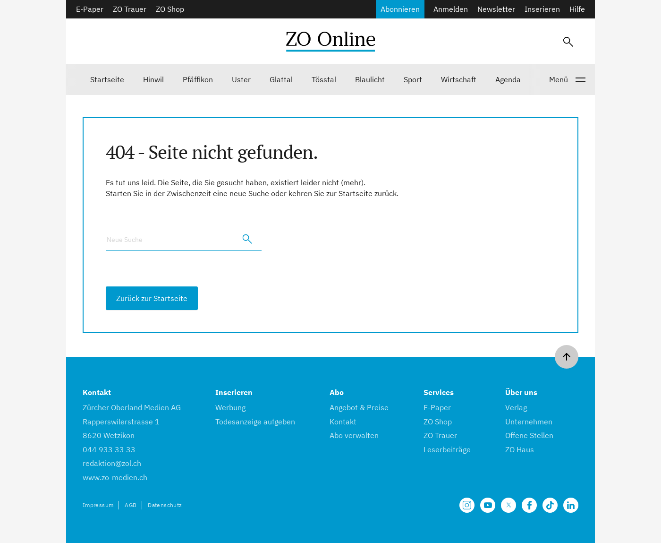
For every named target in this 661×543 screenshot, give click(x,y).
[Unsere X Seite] (508, 505)
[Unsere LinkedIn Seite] (570, 505)
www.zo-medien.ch (115, 477)
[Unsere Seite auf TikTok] (550, 505)
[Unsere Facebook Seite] (529, 505)
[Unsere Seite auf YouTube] (487, 505)
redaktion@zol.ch (112, 463)
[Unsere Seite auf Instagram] (467, 505)
